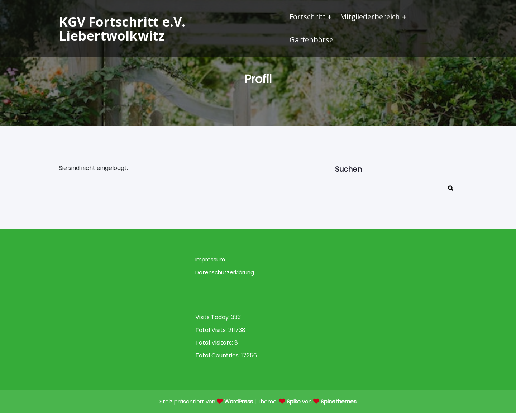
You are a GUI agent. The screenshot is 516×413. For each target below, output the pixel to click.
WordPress (238, 401)
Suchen (348, 169)
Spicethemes (339, 401)
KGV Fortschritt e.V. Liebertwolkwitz (122, 28)
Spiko (294, 401)
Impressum (210, 259)
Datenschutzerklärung (224, 272)
